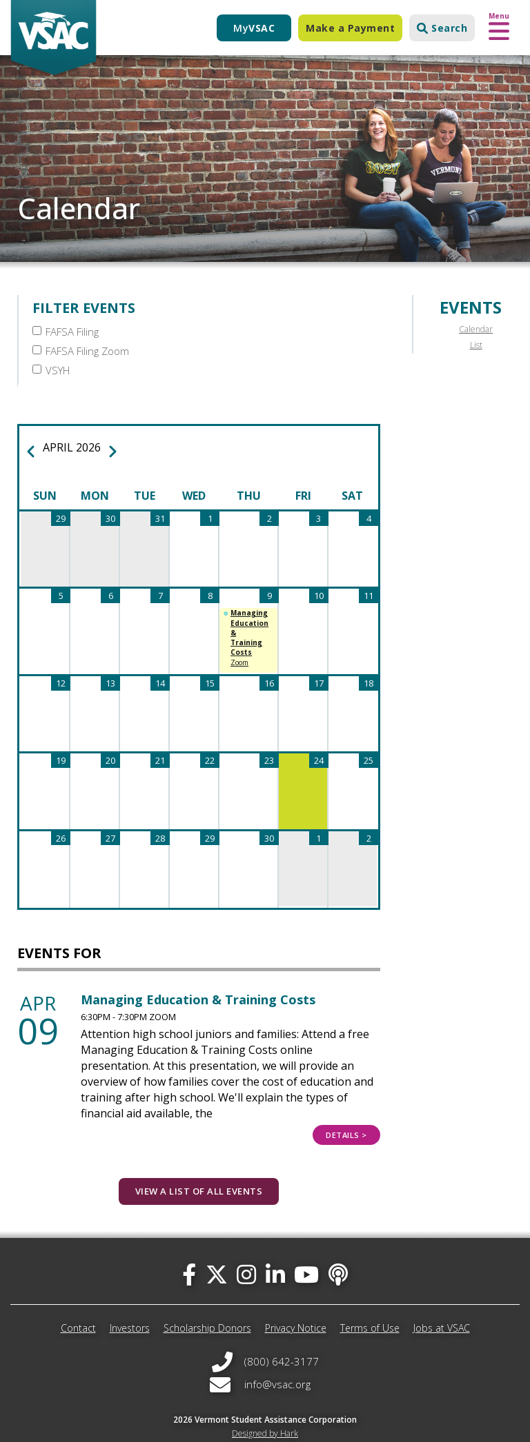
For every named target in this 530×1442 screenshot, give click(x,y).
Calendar (476, 329)
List (476, 345)
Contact (78, 1307)
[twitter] (217, 1254)
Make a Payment (350, 27)
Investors (130, 1307)
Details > (346, 1115)
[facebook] (189, 1254)
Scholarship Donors (207, 1307)
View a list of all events (199, 1171)
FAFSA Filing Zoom (261, 331)
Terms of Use (370, 1307)
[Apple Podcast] (338, 1254)
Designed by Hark (265, 1413)
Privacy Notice (295, 1307)
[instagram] (246, 1254)
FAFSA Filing (65, 331)
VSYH (51, 351)
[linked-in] (275, 1254)
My (254, 27)
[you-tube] (306, 1254)
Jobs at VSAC (441, 1307)
